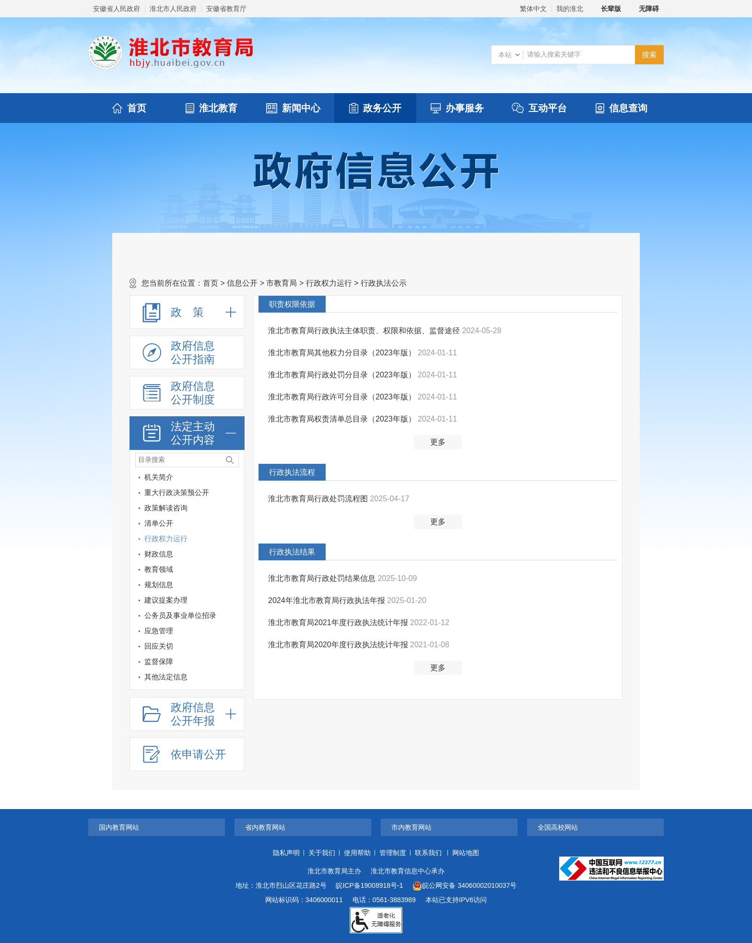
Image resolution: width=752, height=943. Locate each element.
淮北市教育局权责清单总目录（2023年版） (343, 419)
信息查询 (621, 108)
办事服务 (457, 108)
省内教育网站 (265, 827)
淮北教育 (211, 108)
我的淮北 (569, 8)
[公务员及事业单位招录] (179, 615)
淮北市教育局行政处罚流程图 (319, 499)
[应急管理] (179, 631)
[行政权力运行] (235, 540)
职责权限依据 (292, 304)
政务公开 (375, 108)
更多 (438, 442)
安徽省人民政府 (116, 8)
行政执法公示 (384, 283)
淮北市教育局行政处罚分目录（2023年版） (343, 375)
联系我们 (428, 853)
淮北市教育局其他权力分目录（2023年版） (343, 353)
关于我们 (321, 853)
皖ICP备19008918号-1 (369, 885)
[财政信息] (235, 555)
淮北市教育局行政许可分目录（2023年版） (343, 397)
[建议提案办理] (235, 601)
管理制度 (392, 853)
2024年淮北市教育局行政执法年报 (327, 600)
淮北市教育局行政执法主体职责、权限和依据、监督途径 (365, 330)
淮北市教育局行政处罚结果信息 (322, 578)
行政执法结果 (292, 552)
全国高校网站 (558, 827)
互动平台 (539, 108)
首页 (129, 108)
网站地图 (465, 853)
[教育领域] (235, 571)
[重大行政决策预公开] (235, 494)
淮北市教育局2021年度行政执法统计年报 (339, 622)
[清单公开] (179, 523)
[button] (605, 8)
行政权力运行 (329, 283)
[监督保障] (179, 661)
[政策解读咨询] (235, 509)
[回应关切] (179, 646)
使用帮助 (357, 853)
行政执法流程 (292, 472)
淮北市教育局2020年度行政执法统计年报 (339, 645)
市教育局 (281, 283)
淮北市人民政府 (173, 8)
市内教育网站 (411, 827)
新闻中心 (293, 108)
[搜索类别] (508, 54)
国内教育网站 (119, 827)
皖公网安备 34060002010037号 (464, 886)
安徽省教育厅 (226, 8)
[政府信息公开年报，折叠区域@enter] (187, 714)
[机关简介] (235, 478)
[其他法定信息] (179, 677)
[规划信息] (179, 584)
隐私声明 (286, 853)
